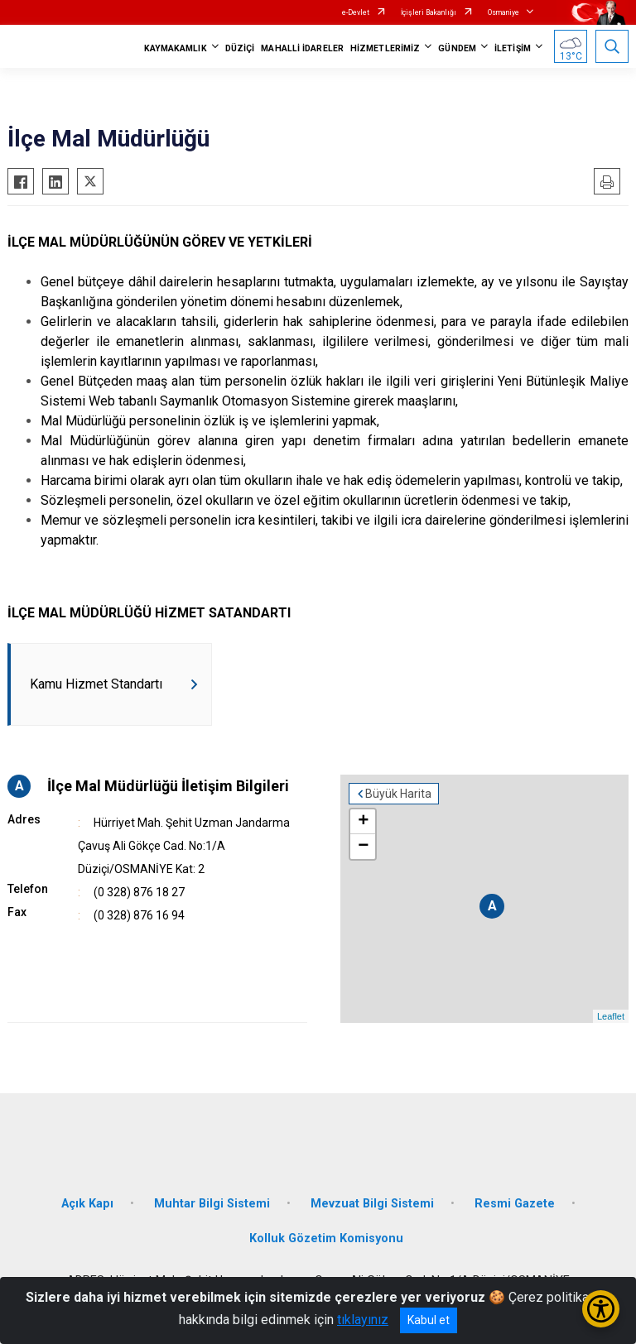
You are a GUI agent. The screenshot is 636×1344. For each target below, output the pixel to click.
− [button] (363, 846)
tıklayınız (362, 1319)
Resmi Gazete (515, 1204)
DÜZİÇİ (240, 48)
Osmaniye (503, 12)
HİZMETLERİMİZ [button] (385, 48)
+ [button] (363, 821)
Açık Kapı (87, 1204)
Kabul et (428, 1320)
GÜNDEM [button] (457, 48)
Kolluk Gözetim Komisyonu (326, 1238)
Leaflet (610, 1016)
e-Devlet (355, 12)
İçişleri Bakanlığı (428, 12)
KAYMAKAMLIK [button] (175, 48)
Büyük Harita (398, 793)
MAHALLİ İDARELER (302, 48)
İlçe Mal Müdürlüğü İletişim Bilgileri (168, 785)
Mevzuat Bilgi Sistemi (372, 1204)
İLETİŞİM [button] (512, 48)
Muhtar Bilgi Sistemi (212, 1204)
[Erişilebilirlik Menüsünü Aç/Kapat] (600, 1308)
